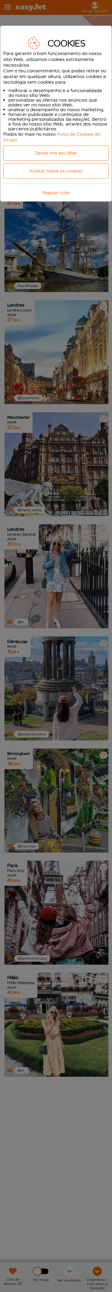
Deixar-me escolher (56, 153)
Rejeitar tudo (56, 193)
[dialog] (56, 113)
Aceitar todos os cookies (56, 171)
